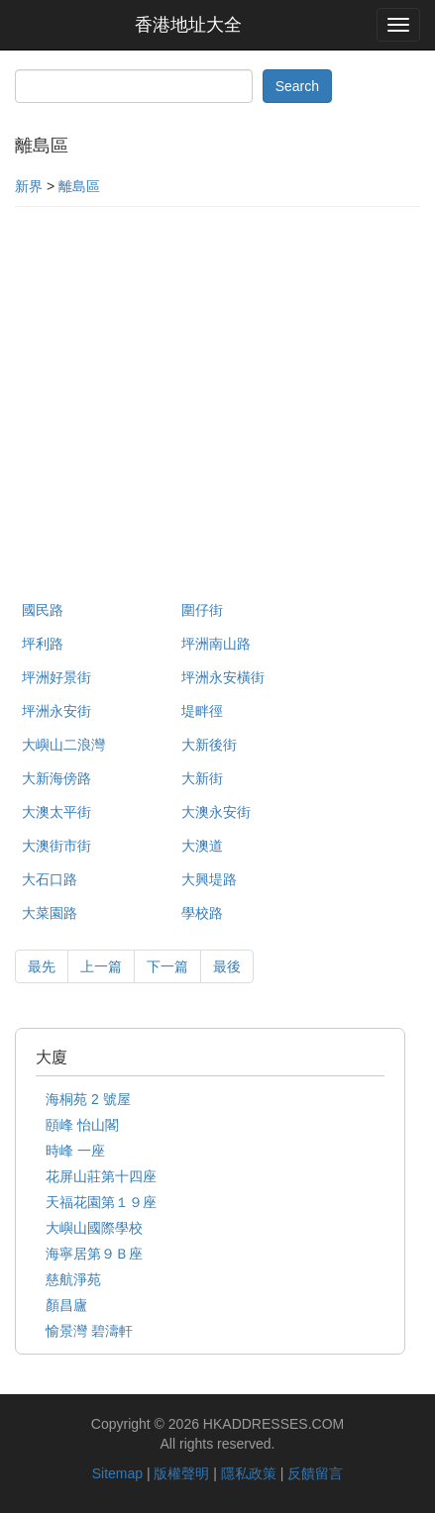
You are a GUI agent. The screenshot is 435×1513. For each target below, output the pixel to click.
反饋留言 (315, 1473)
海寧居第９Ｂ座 (94, 1253)
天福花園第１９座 (101, 1202)
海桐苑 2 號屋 (88, 1099)
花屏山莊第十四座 (101, 1176)
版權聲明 (181, 1473)
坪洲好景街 (56, 677)
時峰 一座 (75, 1151)
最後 (227, 966)
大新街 (202, 778)
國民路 (42, 610)
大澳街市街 (56, 846)
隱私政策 (248, 1473)
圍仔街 (202, 610)
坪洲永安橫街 (223, 677)
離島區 (79, 186)
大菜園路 (49, 913)
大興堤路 (209, 879)
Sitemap (117, 1473)
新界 (29, 186)
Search (297, 86)
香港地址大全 (188, 25)
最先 (41, 966)
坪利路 (42, 644)
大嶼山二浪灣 (63, 745)
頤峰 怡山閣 (82, 1125)
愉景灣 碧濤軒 (89, 1331)
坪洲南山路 (216, 644)
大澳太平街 (56, 812)
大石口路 (49, 879)
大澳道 (202, 846)
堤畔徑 (202, 711)
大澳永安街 (216, 812)
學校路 (202, 913)
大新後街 (209, 745)
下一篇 (167, 966)
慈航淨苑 (73, 1279)
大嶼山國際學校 (94, 1228)
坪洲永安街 (56, 711)
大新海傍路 (56, 778)
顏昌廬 (66, 1305)
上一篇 (101, 966)
